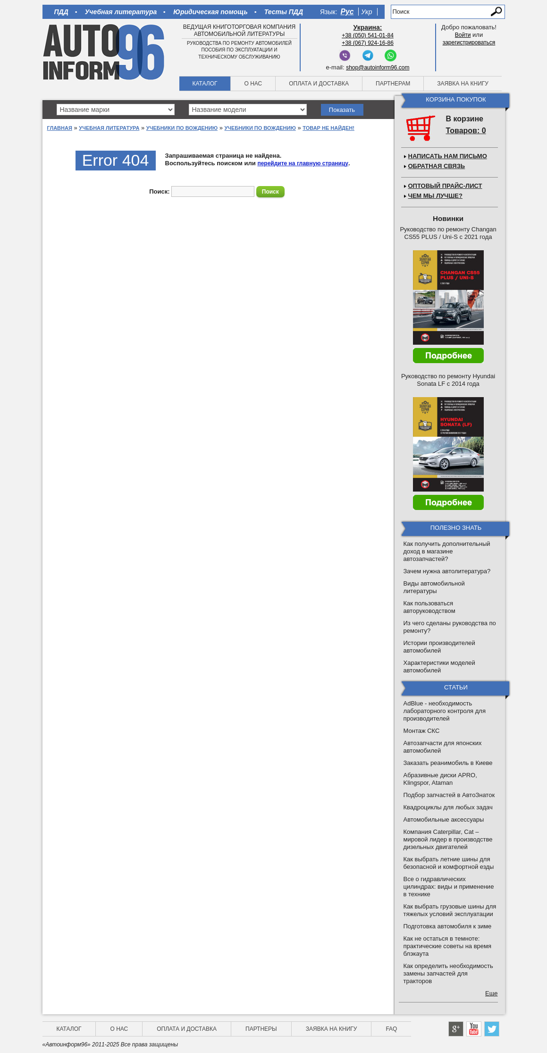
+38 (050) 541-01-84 (368, 35)
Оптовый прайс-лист (445, 185)
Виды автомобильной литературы (434, 587)
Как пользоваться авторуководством (429, 607)
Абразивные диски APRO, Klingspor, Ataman (440, 779)
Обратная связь (436, 166)
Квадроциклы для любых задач (448, 807)
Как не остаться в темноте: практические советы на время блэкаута (448, 946)
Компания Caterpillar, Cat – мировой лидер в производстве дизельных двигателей (448, 839)
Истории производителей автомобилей (439, 646)
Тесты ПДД (283, 12)
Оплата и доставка (319, 83)
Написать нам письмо (447, 156)
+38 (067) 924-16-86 (368, 43)
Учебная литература (121, 12)
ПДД (61, 12)
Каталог (205, 83)
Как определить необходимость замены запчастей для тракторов (448, 973)
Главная (59, 128)
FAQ (391, 1029)
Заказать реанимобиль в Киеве (448, 762)
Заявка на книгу (462, 83)
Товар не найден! (328, 128)
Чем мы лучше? (435, 195)
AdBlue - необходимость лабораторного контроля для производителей (445, 711)
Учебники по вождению (182, 128)
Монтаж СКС (422, 730)
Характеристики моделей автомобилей (439, 666)
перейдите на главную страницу (302, 163)
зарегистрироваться (469, 42)
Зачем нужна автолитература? (447, 571)
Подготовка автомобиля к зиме (448, 926)
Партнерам (393, 83)
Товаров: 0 (466, 131)
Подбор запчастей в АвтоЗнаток (449, 794)
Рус (347, 12)
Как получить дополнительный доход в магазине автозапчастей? (447, 551)
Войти (463, 35)
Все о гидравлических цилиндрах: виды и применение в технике (449, 886)
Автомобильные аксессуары (444, 819)
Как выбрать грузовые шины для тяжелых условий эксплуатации (450, 910)
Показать (342, 109)
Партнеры (261, 1029)
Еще (491, 993)
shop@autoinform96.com (377, 67)
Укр (366, 12)
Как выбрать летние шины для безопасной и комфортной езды (449, 863)
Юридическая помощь (210, 12)
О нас (253, 83)
